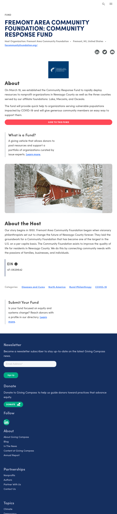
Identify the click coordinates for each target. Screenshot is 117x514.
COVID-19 (101, 286)
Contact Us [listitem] (10, 488)
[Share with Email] (112, 52)
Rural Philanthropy (80, 286)
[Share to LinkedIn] (97, 52)
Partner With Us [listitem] (12, 484)
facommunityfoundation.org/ (21, 45)
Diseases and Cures (33, 286)
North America (57, 286)
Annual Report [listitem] (12, 455)
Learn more (33, 154)
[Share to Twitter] (104, 52)
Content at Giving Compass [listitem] (19, 450)
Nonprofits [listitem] (9, 475)
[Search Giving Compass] (103, 4)
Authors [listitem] (8, 479)
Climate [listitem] (8, 509)
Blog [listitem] (6, 441)
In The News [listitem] (10, 446)
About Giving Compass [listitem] (16, 436)
